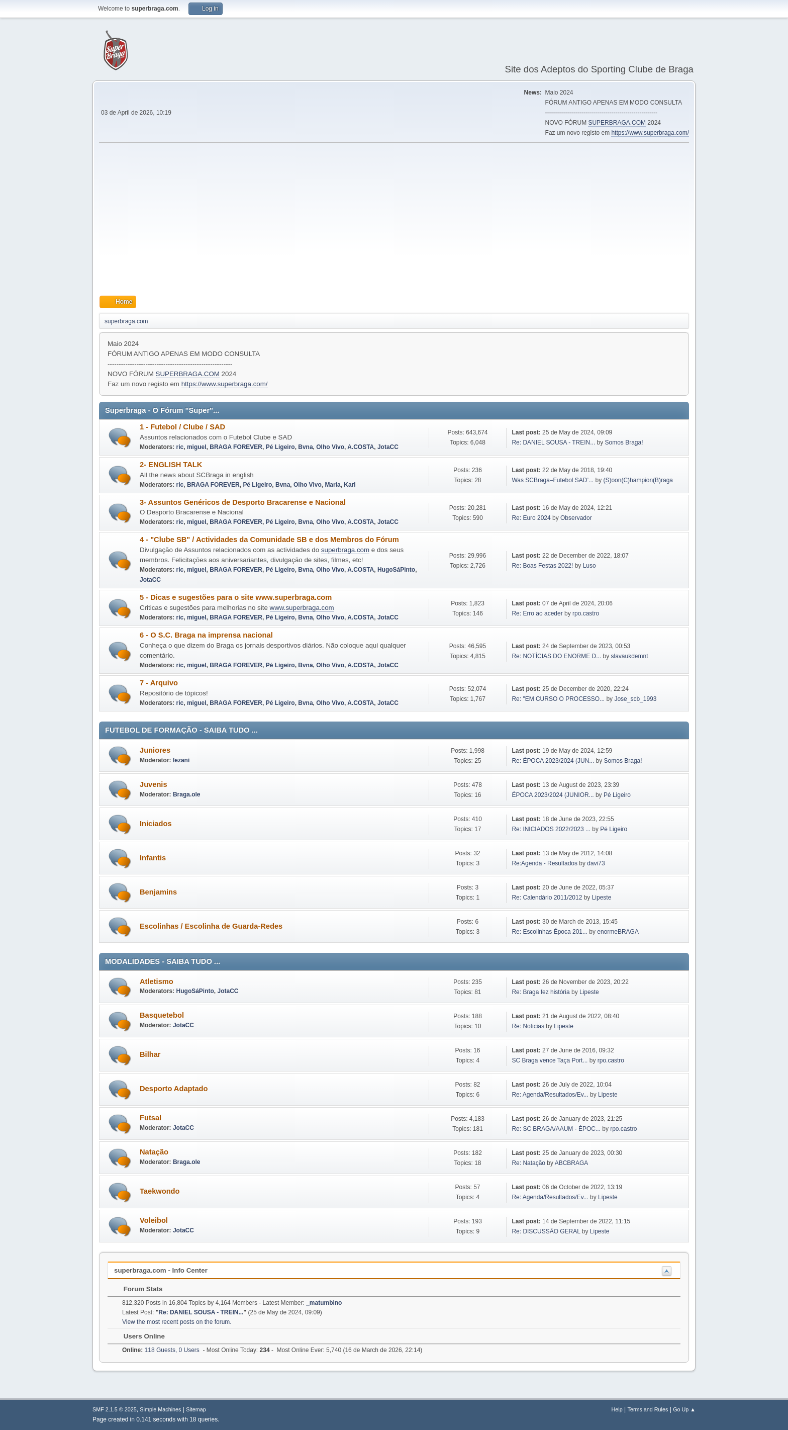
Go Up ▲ (684, 1409)
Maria (332, 484)
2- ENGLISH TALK (171, 465)
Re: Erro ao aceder (537, 613)
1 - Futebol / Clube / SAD (182, 427)
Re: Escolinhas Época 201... (549, 931)
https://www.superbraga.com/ (650, 132)
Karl (349, 484)
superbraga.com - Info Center (161, 1270)
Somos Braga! (624, 442)
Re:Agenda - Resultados (545, 863)
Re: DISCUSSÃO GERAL (546, 1231)
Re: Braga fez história (540, 992)
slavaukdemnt (629, 656)
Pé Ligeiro (280, 447)
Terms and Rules (648, 1409)
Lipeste (602, 897)
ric (180, 447)
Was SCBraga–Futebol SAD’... (553, 480)
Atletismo (156, 981)
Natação (154, 1152)
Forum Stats (138, 1289)
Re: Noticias (528, 1026)
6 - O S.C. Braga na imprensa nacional (206, 635)
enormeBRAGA (618, 931)
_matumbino (324, 1302)
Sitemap (196, 1409)
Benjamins (158, 892)
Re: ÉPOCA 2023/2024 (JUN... (553, 760)
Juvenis (153, 784)
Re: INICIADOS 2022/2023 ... (551, 829)
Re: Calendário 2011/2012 (547, 897)
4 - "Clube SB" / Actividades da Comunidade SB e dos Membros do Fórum (269, 539)
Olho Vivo (330, 447)
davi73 (596, 863)
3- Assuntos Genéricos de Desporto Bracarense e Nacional (243, 502)
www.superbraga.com (302, 607)
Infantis (153, 858)
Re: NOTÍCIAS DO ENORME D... (556, 656)
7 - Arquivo (159, 683)
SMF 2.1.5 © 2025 (114, 1409)
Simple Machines (160, 1409)
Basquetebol (162, 1015)
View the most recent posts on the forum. (177, 1321)
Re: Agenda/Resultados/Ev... (550, 1094)
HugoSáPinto (396, 569)
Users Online (139, 1336)
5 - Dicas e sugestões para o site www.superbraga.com (236, 597)
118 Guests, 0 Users (161, 1350)
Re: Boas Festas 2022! (542, 565)
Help (617, 1409)
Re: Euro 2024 (531, 517)
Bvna (305, 447)
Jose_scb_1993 (635, 698)
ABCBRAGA (571, 1163)
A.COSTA (360, 447)
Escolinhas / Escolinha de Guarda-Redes (211, 926)
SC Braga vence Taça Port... (549, 1060)
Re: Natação (528, 1163)
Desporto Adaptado (174, 1089)
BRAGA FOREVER (236, 447)
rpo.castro (585, 613)
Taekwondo (160, 1191)
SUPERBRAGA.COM (617, 122)
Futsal (150, 1118)
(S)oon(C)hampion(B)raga (638, 480)
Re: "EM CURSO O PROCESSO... (558, 698)
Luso (589, 565)
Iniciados (156, 824)
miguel (197, 447)
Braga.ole (187, 794)
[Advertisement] (394, 219)
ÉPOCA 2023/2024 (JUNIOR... (553, 794)
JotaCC (388, 447)
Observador (576, 517)
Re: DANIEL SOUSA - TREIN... (553, 442)
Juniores (155, 750)
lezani (181, 760)
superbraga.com (345, 550)
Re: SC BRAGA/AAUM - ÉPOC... (556, 1128)
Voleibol (154, 1220)
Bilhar (150, 1054)
